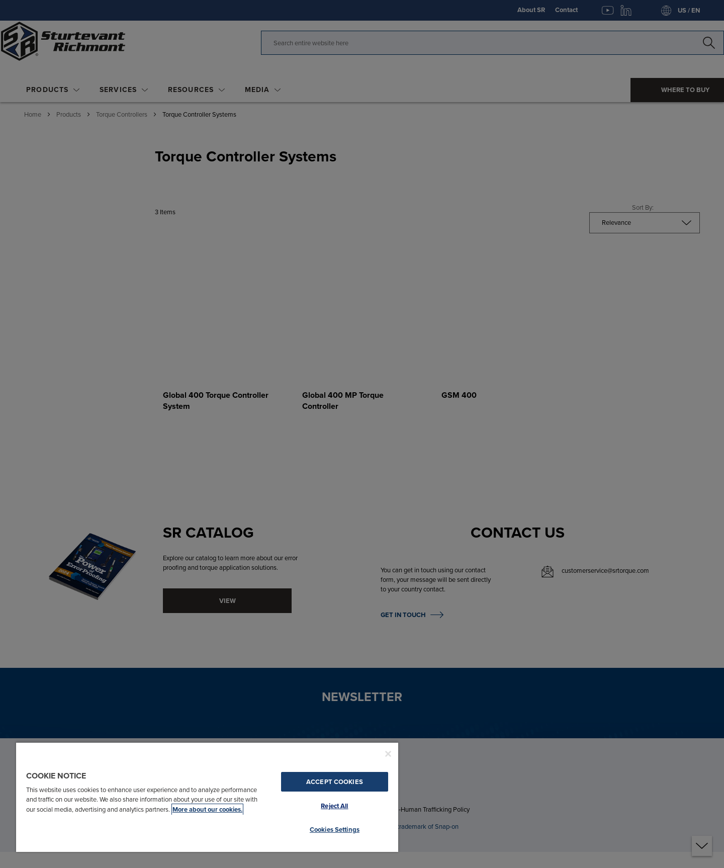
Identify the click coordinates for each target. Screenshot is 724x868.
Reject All (334, 806)
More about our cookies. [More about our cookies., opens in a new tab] (207, 809)
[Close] (388, 754)
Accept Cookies (334, 782)
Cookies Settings (334, 829)
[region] (207, 797)
